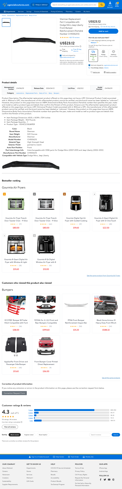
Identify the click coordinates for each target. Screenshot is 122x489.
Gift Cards (30, 481)
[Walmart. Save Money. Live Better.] (15, 5)
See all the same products (111, 378)
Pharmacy (69, 11)
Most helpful (43, 435)
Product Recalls (56, 481)
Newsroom (6, 474)
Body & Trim (33, 15)
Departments (9, 11)
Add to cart (103, 31)
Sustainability (6, 481)
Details (106, 68)
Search (116, 435)
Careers (78, 11)
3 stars (31, 415)
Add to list (95, 72)
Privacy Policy (80, 471)
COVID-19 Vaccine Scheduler (61, 468)
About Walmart (7, 468)
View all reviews (10, 427)
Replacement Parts (22, 15)
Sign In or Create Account (39, 457)
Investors (5, 478)
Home (4, 15)
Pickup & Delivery (57, 11)
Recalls (53, 474)
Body (50, 93)
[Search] (101, 4)
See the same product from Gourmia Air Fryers (103, 275)
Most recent (15, 435)
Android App (103, 471)
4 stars (30, 413)
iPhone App (103, 468)
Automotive (11, 15)
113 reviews (75, 37)
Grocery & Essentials (41, 11)
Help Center (58, 457)
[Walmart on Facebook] (100, 479)
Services (21, 11)
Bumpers (56, 93)
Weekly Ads (88, 457)
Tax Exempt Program (58, 484)
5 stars (31, 410)
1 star (31, 421)
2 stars (31, 418)
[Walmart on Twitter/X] (105, 479)
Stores (29, 471)
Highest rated (28, 435)
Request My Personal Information (82, 479)
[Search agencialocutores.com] (74, 4)
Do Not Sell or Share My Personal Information (83, 484)
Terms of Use (79, 468)
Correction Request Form (14, 393)
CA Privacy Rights (81, 474)
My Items (87, 11)
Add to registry (110, 72)
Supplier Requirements (10, 484)
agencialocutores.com (67, 57)
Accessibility (55, 478)
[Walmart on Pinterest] (113, 479)
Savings (28, 11)
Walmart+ (30, 478)
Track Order (73, 457)
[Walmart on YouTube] (109, 479)
